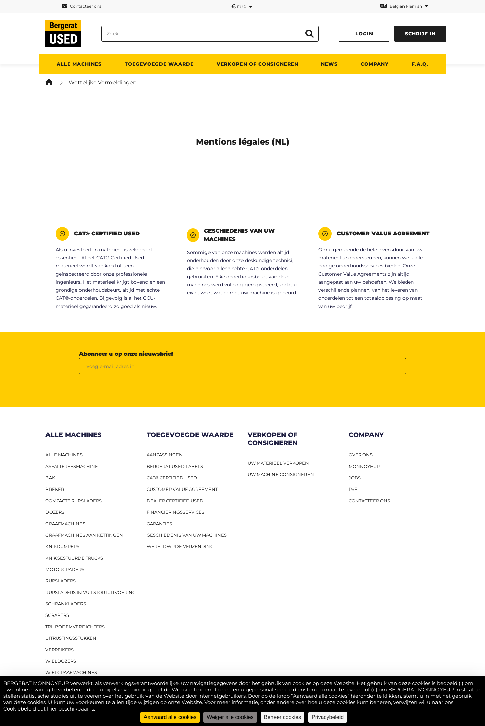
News (329, 64)
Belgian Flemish (404, 6)
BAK (50, 477)
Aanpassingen (165, 454)
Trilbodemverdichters (75, 626)
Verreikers (59, 649)
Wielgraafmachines (71, 672)
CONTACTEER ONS (369, 500)
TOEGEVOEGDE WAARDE (159, 64)
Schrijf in (420, 34)
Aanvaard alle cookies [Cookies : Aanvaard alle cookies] (170, 717)
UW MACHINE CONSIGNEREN (281, 474)
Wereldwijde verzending (180, 546)
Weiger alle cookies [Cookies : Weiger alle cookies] (230, 717)
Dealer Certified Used (175, 500)
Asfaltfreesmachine (71, 466)
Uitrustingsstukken (70, 638)
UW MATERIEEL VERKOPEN (278, 463)
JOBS (355, 477)
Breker (54, 489)
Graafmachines (65, 523)
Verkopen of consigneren (257, 64)
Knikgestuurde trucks (74, 558)
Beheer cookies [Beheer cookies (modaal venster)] (282, 717)
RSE (353, 489)
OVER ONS (361, 454)
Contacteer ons (81, 6)
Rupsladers (60, 580)
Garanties (159, 523)
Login (364, 34)
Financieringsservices (175, 512)
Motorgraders (64, 569)
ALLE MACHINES (79, 64)
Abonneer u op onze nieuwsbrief (126, 354)
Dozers (54, 512)
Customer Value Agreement (182, 489)
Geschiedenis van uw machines (187, 535)
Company (375, 64)
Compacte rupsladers (73, 500)
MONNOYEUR (364, 466)
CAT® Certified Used (172, 477)
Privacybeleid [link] (328, 717)
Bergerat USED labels (175, 466)
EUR (241, 6)
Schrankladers (65, 603)
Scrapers (57, 615)
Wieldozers (60, 661)
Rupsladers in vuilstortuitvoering (90, 592)
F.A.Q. (420, 64)
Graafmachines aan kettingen (84, 535)
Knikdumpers (62, 546)
